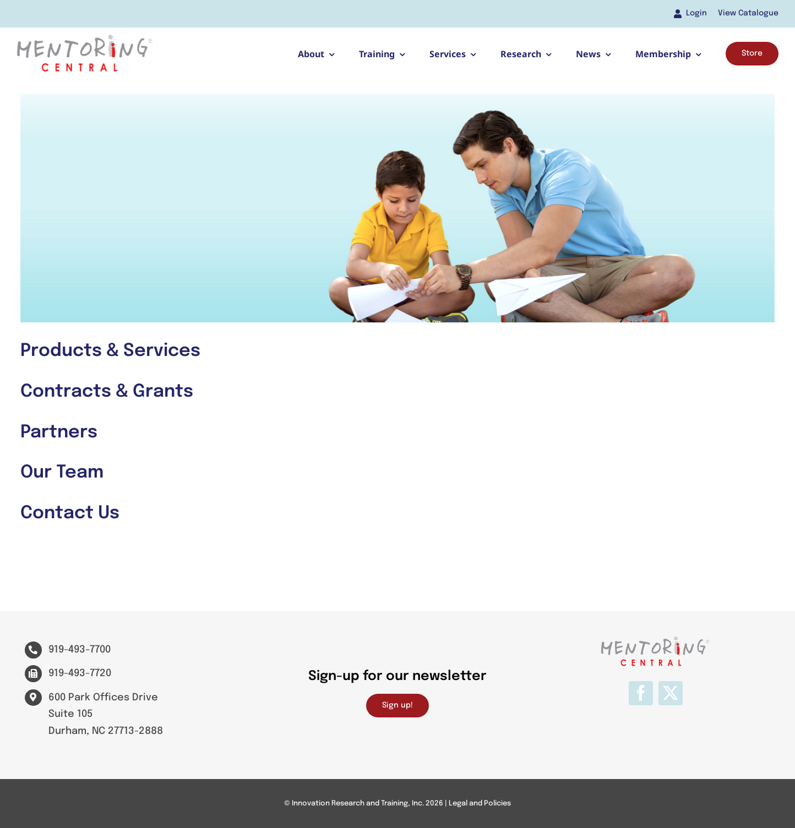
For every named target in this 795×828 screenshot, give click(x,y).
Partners (58, 433)
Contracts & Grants (106, 392)
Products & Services (110, 351)
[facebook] (641, 693)
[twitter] (670, 693)
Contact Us (69, 514)
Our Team (62, 473)
